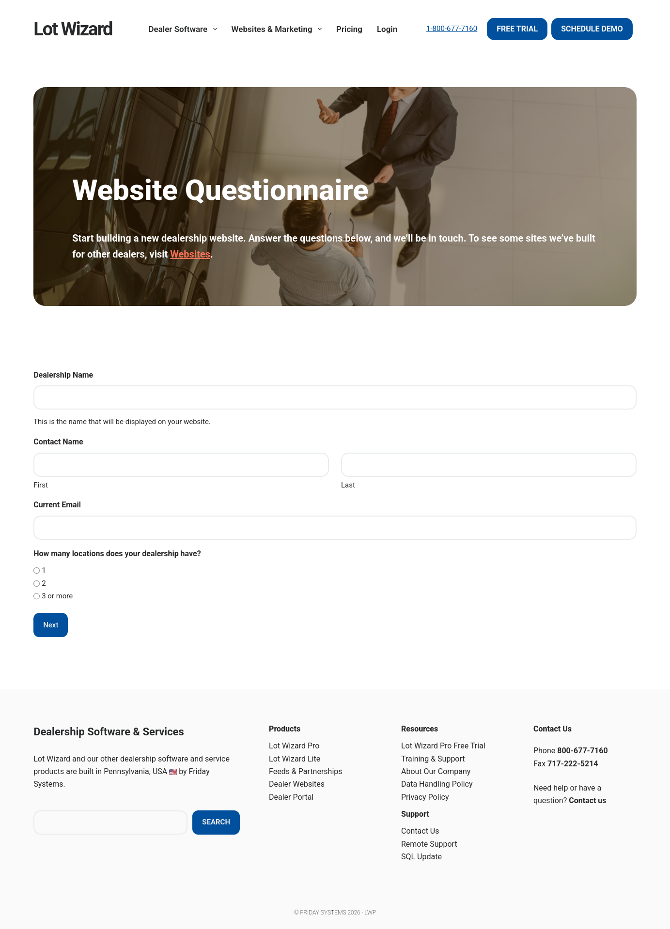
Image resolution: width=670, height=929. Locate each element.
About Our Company (435, 771)
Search (216, 822)
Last (348, 485)
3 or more (57, 596)
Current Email (57, 504)
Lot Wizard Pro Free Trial (443, 745)
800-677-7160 (582, 750)
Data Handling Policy (437, 784)
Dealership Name (63, 375)
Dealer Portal (291, 797)
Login (387, 29)
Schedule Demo (592, 28)
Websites (190, 254)
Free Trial (517, 28)
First (40, 485)
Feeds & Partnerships (306, 771)
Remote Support (429, 844)
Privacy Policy (425, 797)
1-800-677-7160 (451, 28)
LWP (370, 912)
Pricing (349, 29)
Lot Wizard (72, 29)
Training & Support (433, 758)
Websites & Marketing (279, 29)
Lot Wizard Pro (294, 745)
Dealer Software (184, 29)
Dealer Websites (297, 784)
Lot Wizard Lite (294, 758)
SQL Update (421, 856)
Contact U (418, 831)
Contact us (587, 800)
